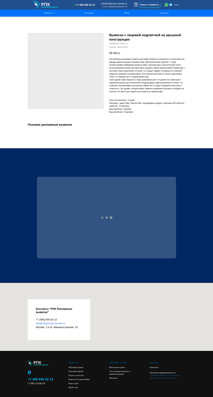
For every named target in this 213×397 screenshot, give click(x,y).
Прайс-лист (73, 387)
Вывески (48, 13)
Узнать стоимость (149, 5)
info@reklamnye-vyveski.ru (114, 3)
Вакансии (113, 378)
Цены (126, 13)
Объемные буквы (75, 367)
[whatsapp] (29, 372)
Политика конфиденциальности (163, 373)
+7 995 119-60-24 (36, 383)
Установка (89, 13)
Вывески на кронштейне (79, 379)
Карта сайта (73, 383)
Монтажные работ (117, 367)
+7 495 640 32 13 (85, 5)
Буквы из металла (76, 375)
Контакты (164, 13)
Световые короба (75, 371)
